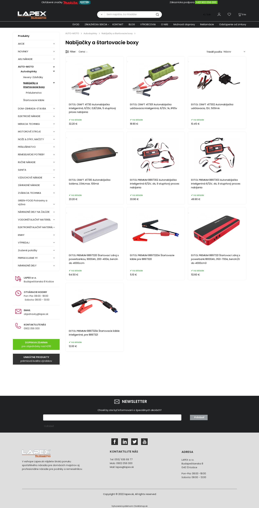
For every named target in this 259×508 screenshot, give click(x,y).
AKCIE (21, 43)
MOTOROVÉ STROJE (29, 131)
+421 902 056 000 (206, 2)
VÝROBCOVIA (148, 24)
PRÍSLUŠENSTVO (27, 147)
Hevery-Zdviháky (33, 77)
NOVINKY (23, 51)
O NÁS (164, 24)
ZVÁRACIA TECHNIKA (29, 193)
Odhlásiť (49, 426)
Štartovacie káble (33, 100)
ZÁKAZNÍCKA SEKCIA (96, 24)
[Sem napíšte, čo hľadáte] (133, 14)
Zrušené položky (27, 250)
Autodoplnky (29, 71)
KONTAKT (117, 24)
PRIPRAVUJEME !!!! (27, 258)
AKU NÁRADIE (25, 59)
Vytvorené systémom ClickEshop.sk (129, 506)
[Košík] (242, 14)
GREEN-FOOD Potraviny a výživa (32, 202)
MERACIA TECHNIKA (29, 124)
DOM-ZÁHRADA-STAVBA (32, 108)
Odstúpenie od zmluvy (232, 24)
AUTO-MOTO (26, 66)
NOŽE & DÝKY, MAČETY (31, 139)
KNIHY (21, 235)
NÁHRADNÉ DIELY (27, 265)
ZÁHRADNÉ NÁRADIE (29, 185)
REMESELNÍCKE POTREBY (31, 154)
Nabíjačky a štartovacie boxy (34, 84)
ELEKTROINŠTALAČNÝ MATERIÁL (35, 227)
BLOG (132, 24)
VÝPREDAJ (24, 242)
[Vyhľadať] (101, 14)
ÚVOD (76, 24)
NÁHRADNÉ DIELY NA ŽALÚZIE (34, 212)
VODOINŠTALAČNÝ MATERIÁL (34, 219)
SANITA (22, 169)
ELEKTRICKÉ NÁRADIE (29, 116)
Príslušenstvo (34, 92)
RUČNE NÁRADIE (27, 162)
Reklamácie (207, 24)
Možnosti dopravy (184, 24)
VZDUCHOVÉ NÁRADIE (30, 177)
